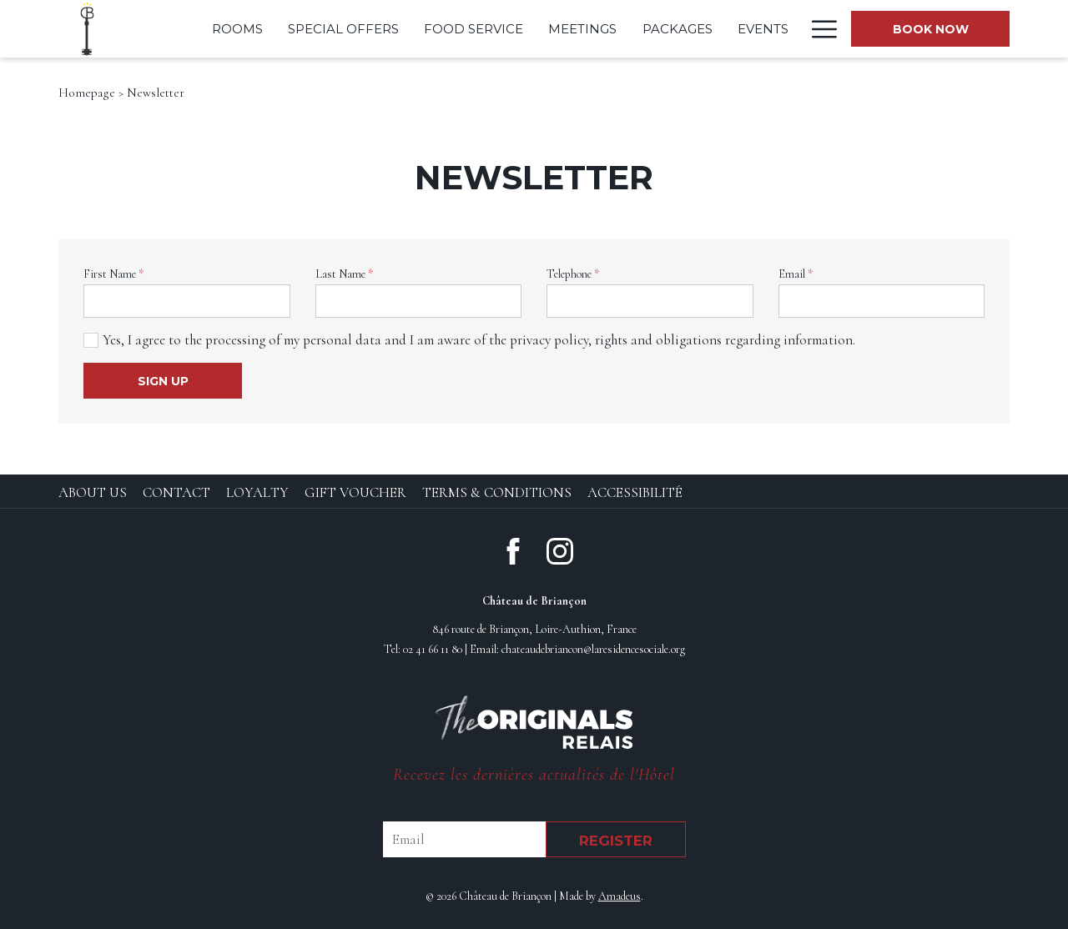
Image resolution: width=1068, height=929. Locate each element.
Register (615, 840)
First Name (113, 274)
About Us (92, 492)
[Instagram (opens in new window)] (560, 549)
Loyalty (257, 492)
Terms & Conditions (497, 492)
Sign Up (163, 381)
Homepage (86, 92)
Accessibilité (635, 492)
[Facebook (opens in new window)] (513, 549)
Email (795, 274)
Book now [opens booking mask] (931, 29)
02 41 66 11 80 (432, 649)
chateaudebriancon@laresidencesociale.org (593, 649)
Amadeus (619, 896)
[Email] (464, 839)
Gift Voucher (355, 492)
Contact (176, 492)
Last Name (344, 274)
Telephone (573, 274)
